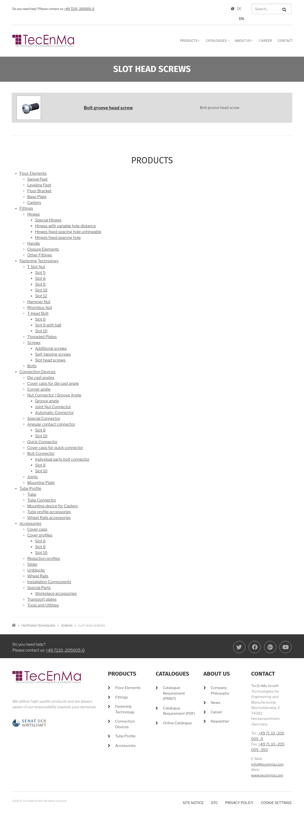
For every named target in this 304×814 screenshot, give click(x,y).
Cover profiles (39, 535)
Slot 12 (41, 296)
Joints (32, 477)
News (215, 702)
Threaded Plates (42, 337)
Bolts (32, 366)
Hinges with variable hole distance (65, 226)
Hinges (33, 214)
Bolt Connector (41, 453)
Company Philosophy (220, 691)
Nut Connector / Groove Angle (54, 395)
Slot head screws (50, 360)
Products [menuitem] (190, 42)
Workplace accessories (56, 593)
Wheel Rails (37, 576)
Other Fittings (39, 255)
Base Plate (36, 197)
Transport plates (41, 599)
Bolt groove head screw (108, 107)
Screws (33, 342)
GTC (214, 803)
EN (241, 19)
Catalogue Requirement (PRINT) (174, 693)
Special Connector (43, 418)
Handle (33, 243)
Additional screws (51, 348)
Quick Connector (42, 442)
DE (239, 9)
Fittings (26, 208)
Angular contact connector (51, 424)
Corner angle (38, 389)
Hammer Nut (38, 302)
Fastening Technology (39, 261)
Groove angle (47, 401)
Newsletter (220, 721)
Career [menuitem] (265, 41)
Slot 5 (40, 272)
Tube (31, 494)
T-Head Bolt (37, 313)
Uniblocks (36, 570)
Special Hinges (48, 220)
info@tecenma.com (267, 764)
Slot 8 (40, 284)
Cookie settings (276, 803)
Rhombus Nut (39, 307)
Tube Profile (30, 488)
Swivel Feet (37, 179)
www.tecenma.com (267, 775)
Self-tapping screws (53, 354)
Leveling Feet (39, 185)
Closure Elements (43, 249)
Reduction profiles (43, 558)
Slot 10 (41, 290)
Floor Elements (33, 173)
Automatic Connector (54, 412)
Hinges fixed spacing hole (58, 237)
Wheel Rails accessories (49, 517)
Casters (34, 202)
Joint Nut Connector (53, 407)
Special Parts (39, 587)
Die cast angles (40, 377)
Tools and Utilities (43, 605)
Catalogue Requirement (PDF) (179, 711)
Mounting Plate (41, 482)
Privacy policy (239, 803)
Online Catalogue (177, 723)
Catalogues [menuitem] (218, 42)
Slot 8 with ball (48, 325)
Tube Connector (41, 500)
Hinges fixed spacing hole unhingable (68, 232)
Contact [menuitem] (285, 41)
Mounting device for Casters (52, 506)
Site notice (193, 803)
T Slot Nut (36, 267)
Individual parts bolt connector (62, 459)
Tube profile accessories (49, 512)
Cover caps (37, 529)
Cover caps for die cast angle (53, 383)
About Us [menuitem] (245, 42)
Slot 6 (40, 278)
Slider (32, 564)
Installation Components (49, 582)
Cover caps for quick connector (55, 447)
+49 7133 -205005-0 (79, 9)
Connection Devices (37, 372)
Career (216, 712)
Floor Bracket (39, 191)
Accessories (30, 523)
